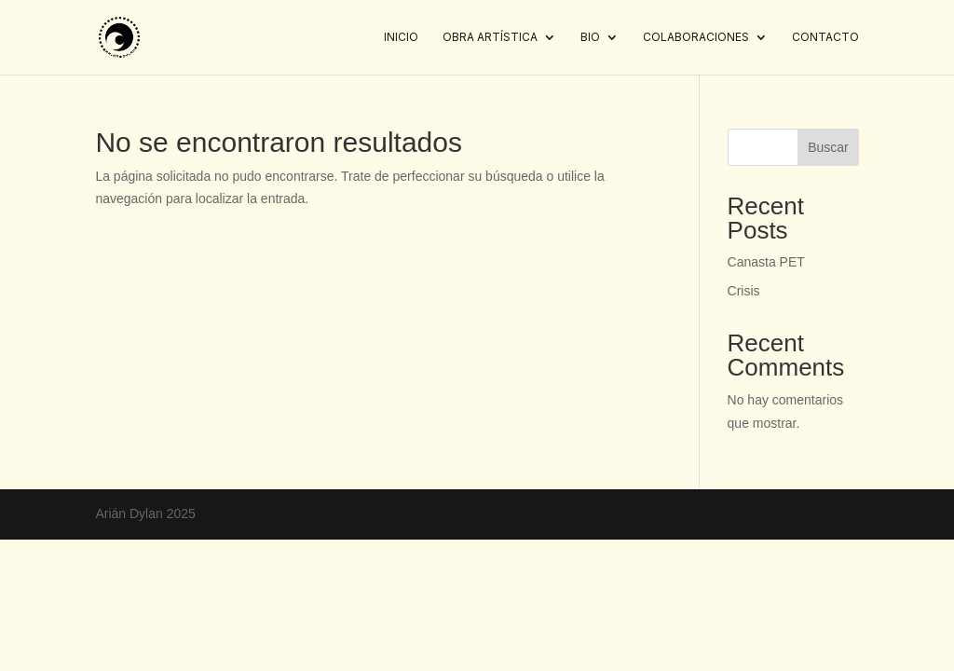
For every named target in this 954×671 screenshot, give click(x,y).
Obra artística (490, 37)
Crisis (744, 290)
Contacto (825, 37)
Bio (590, 37)
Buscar (828, 147)
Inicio (401, 37)
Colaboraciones (696, 37)
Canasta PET (766, 261)
